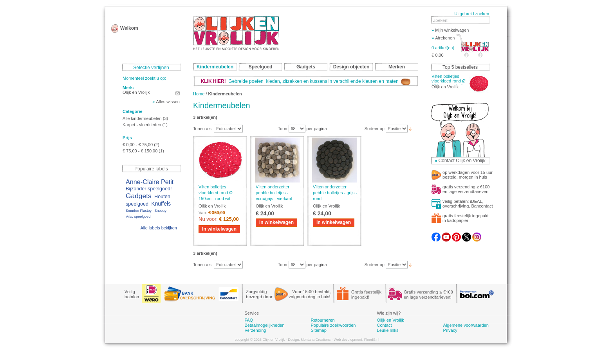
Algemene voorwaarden (466, 325)
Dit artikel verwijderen (177, 93)
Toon (282, 128)
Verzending (255, 330)
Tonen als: (203, 128)
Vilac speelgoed (138, 216)
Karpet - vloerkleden (142, 124)
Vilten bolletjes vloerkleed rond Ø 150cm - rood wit (216, 192)
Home (198, 93)
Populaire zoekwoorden (333, 325)
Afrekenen (443, 38)
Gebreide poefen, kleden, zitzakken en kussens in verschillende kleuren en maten (306, 81)
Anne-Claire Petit (149, 181)
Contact (384, 325)
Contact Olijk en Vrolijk (461, 160)
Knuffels (161, 204)
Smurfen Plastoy (139, 211)
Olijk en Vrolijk (390, 320)
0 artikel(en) (443, 47)
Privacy (450, 330)
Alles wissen (168, 101)
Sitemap (318, 330)
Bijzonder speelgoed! (149, 189)
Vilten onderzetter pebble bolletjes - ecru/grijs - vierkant (274, 192)
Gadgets (139, 196)
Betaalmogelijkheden (264, 325)
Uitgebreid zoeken (471, 13)
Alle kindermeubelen (142, 118)
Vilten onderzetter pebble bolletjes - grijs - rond (335, 192)
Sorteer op (375, 128)
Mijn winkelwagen (450, 30)
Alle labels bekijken (158, 228)
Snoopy (160, 211)
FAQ (248, 320)
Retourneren (322, 320)
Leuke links (388, 330)
